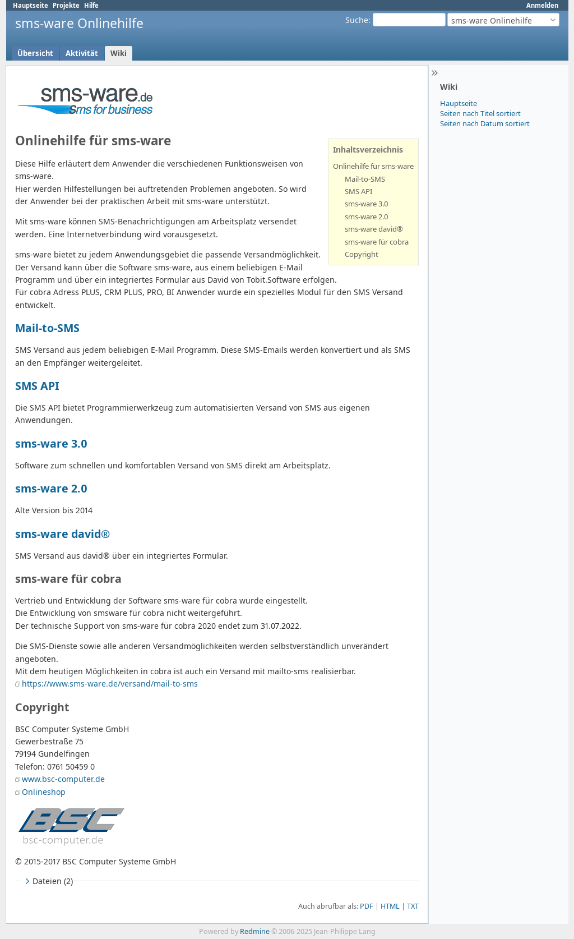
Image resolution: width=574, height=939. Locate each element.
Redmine (255, 931)
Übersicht (35, 53)
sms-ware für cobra (377, 242)
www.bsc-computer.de (63, 779)
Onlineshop (44, 791)
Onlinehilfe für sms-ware (373, 166)
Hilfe (91, 5)
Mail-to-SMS (365, 179)
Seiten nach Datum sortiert (485, 123)
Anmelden (542, 5)
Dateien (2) (47, 881)
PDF (366, 906)
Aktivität (82, 53)
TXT (413, 906)
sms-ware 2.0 (366, 216)
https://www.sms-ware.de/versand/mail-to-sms (110, 683)
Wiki (118, 53)
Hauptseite (30, 5)
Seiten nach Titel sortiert (480, 113)
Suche (356, 20)
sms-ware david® (374, 229)
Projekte (66, 5)
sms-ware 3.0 (366, 204)
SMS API (358, 191)
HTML (390, 906)
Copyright (361, 254)
